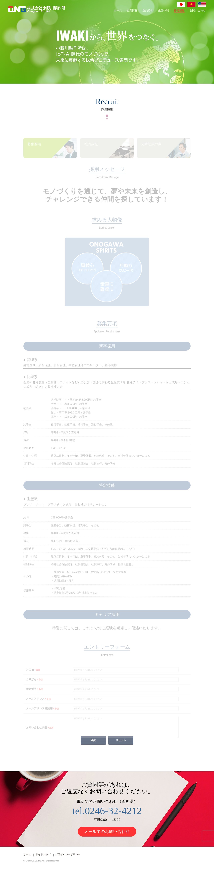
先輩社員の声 (151, 148)
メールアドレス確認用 (42, 712)
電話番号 (34, 692)
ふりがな (34, 682)
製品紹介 (147, 10)
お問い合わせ (198, 10)
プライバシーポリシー (67, 858)
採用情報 (179, 10)
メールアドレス (38, 702)
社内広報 (91, 148)
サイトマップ (43, 858)
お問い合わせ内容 (39, 733)
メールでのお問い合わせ (107, 835)
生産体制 (163, 10)
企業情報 (132, 10)
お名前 (33, 673)
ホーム (118, 10)
